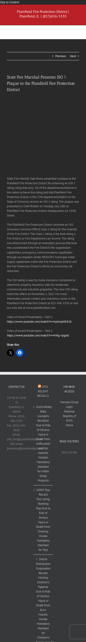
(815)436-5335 (55, 16)
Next (73, 56)
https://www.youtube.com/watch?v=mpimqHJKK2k (39, 322)
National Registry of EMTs (69, 416)
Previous (60, 56)
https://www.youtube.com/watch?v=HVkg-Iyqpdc (38, 335)
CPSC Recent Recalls (43, 391)
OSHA (69, 425)
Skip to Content (9, 2)
